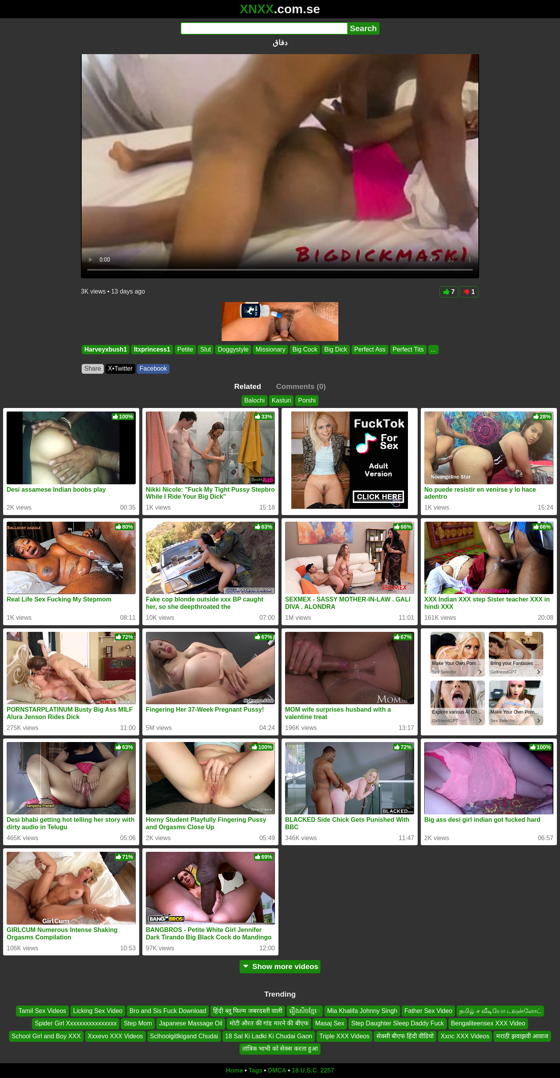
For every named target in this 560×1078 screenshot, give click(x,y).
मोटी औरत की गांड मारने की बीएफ (268, 1023)
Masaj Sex (330, 1023)
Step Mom (138, 1023)
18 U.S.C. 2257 (313, 1070)
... (433, 349)
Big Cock (304, 349)
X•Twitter (120, 368)
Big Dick (335, 349)
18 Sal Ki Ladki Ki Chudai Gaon (268, 1035)
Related (247, 386)
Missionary (270, 349)
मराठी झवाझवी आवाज (522, 1035)
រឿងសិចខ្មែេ (304, 1011)
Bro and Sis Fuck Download (168, 1011)
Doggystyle (233, 349)
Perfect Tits (408, 349)
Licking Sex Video (97, 1011)
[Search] (263, 28)
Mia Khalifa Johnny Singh (362, 1011)
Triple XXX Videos (344, 1035)
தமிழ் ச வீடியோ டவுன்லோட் (500, 1011)
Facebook (153, 368)
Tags (255, 1070)
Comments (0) (301, 386)
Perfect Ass (370, 349)
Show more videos (280, 966)
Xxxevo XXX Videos (115, 1035)
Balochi (254, 400)
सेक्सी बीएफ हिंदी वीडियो (405, 1035)
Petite (185, 349)
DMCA (277, 1070)
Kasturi (281, 400)
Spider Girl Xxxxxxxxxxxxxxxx (76, 1023)
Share (92, 368)
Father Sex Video (428, 1011)
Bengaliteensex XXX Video (488, 1023)
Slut (205, 349)
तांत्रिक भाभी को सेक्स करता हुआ (280, 1048)
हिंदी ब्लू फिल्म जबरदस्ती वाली (247, 1011)
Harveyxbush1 (105, 349)
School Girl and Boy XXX (46, 1035)
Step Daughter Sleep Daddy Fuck (397, 1023)
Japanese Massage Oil (190, 1023)
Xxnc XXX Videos (465, 1035)
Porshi (306, 400)
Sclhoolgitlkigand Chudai (184, 1035)
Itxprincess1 (152, 349)
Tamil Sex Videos (42, 1011)
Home (234, 1070)
